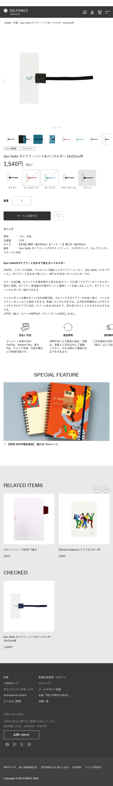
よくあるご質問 (12, 701)
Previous (4, 80)
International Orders (15, 695)
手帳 (16, 23)
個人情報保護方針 (28, 767)
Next (108, 80)
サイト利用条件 (93, 767)
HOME (7, 23)
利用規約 (77, 767)
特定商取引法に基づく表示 (55, 767)
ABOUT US (9, 767)
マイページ (45, 683)
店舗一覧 (44, 701)
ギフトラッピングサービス (18, 689)
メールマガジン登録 (50, 689)
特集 (6, 677)
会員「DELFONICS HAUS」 (54, 695)
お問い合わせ (21, 734)
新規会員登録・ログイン (52, 677)
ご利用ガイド (11, 683)
